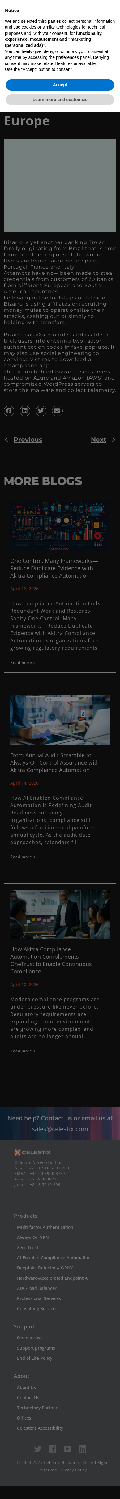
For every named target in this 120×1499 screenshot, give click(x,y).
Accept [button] (60, 1471)
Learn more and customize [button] (59, 1486)
